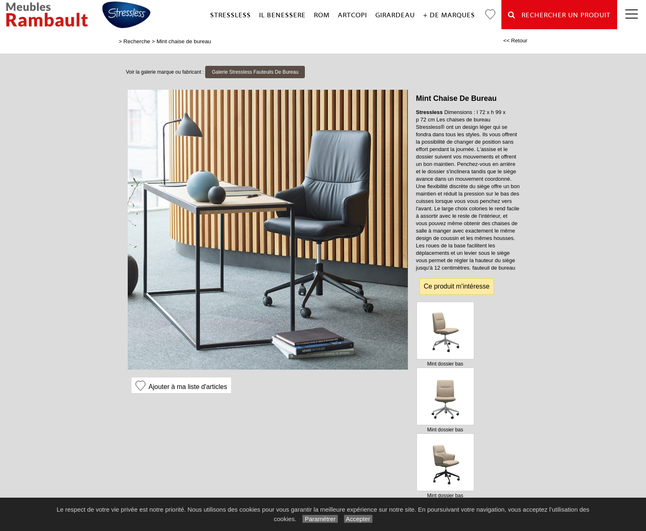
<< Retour (515, 40)
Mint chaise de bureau (184, 41)
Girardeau (395, 15)
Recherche (137, 41)
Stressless (230, 15)
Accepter (358, 518)
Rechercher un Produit (559, 15)
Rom (322, 15)
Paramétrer (320, 518)
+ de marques (449, 15)
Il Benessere (282, 15)
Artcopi (352, 15)
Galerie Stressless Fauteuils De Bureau (255, 72)
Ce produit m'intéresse (457, 286)
